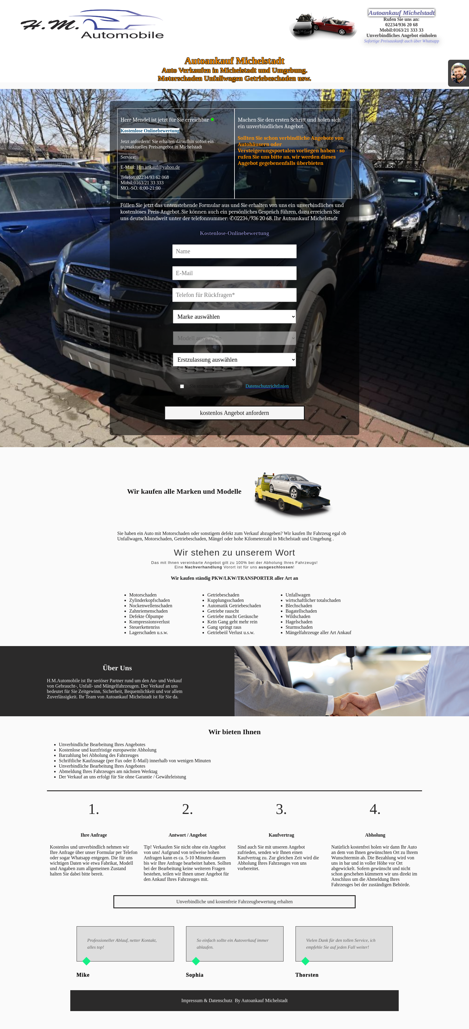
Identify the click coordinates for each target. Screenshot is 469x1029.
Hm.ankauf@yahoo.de (158, 167)
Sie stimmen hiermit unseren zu (241, 386)
